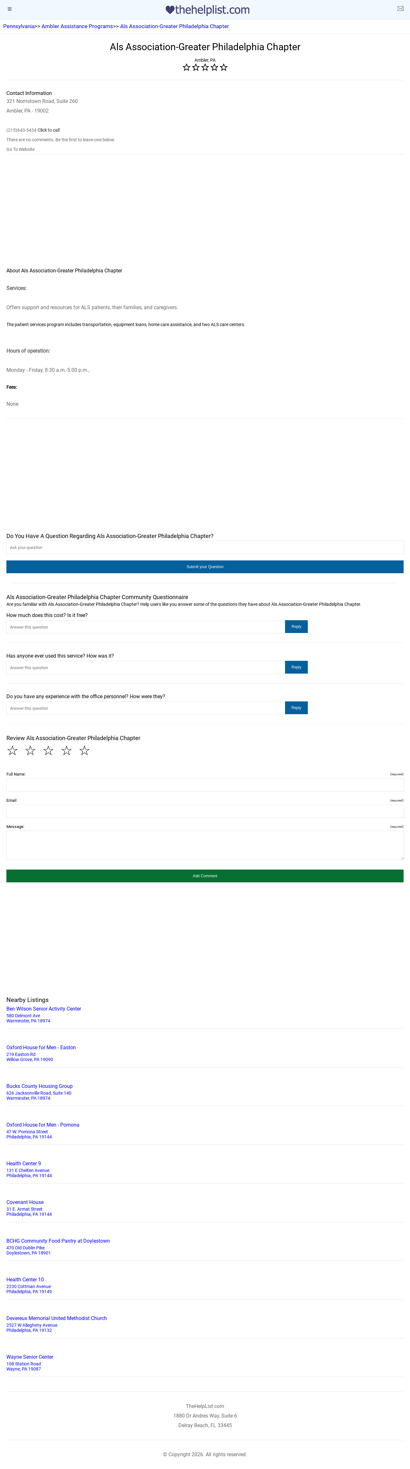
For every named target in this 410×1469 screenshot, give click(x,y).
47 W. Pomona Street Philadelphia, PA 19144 (205, 1130)
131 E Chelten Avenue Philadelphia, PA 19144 (205, 1169)
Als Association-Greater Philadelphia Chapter (174, 26)
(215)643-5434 (33, 130)
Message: (205, 826)
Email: (205, 800)
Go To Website (20, 149)
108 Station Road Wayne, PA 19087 (205, 1362)
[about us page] (400, 9)
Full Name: (205, 774)
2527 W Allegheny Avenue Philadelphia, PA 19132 (205, 1323)
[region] (205, 215)
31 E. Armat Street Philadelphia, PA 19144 (205, 1207)
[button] (205, 566)
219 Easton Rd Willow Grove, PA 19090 (205, 1052)
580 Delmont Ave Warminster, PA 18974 (205, 1014)
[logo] (205, 10)
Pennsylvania (19, 26)
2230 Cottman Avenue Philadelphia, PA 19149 (205, 1285)
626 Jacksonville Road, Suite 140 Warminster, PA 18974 (205, 1091)
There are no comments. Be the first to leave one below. (60, 139)
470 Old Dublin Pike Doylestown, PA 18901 (205, 1246)
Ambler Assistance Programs (77, 26)
